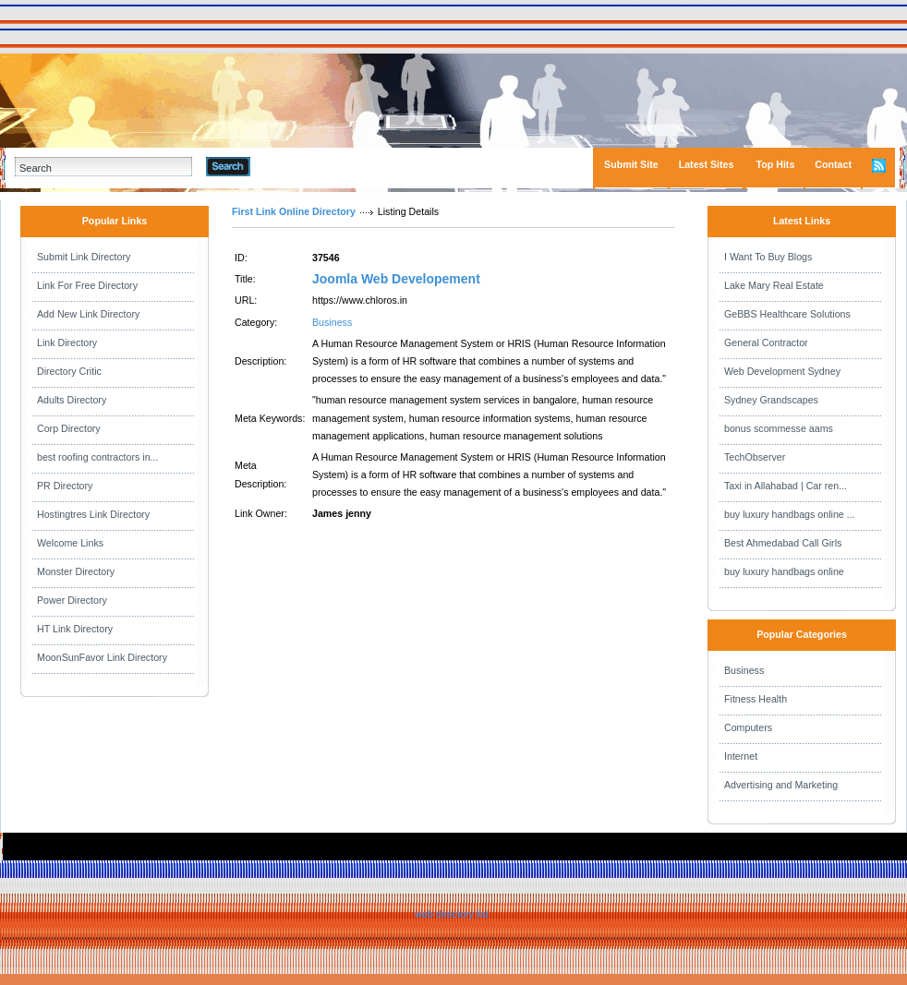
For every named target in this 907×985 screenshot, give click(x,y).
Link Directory (67, 342)
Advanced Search (298, 166)
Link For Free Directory (87, 285)
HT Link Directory (75, 628)
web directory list (451, 913)
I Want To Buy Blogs (768, 256)
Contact (833, 164)
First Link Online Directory (294, 211)
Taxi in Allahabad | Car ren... (785, 485)
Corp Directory (69, 428)
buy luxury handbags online (784, 571)
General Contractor (766, 342)
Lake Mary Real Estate (774, 285)
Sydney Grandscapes (771, 399)
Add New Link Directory (88, 313)
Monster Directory (76, 571)
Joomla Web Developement (396, 278)
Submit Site (631, 164)
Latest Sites (706, 164)
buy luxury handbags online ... (789, 514)
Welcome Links (70, 542)
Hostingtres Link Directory (93, 514)
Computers (748, 727)
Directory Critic (69, 371)
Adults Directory (71, 399)
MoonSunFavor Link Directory (102, 657)
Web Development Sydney (782, 371)
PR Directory (64, 485)
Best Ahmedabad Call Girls (782, 542)
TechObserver (754, 456)
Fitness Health (755, 698)
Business (332, 322)
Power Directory (72, 600)
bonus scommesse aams (778, 428)
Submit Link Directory (83, 256)
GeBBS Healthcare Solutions (787, 313)
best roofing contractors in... (98, 456)
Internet (740, 756)
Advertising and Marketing (781, 784)
